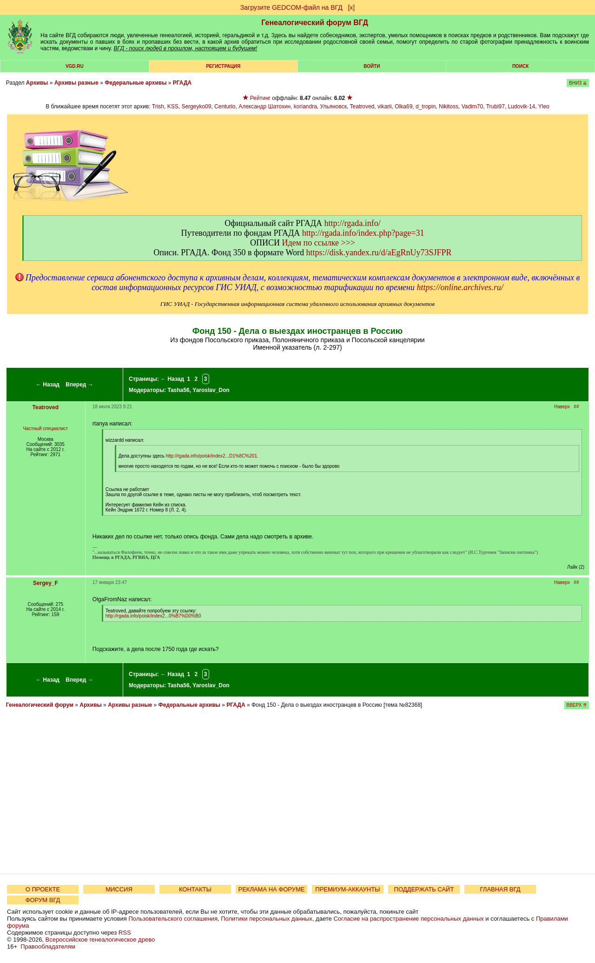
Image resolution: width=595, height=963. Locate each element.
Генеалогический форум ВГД (314, 23)
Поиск (520, 66)
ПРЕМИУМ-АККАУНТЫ (347, 889)
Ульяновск (333, 106)
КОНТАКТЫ (195, 889)
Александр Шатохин (264, 106)
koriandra (305, 106)
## (576, 406)
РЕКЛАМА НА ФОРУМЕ (271, 889)
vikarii (384, 106)
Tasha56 (178, 390)
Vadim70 (472, 106)
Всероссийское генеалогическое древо (100, 939)
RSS (125, 932)
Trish (158, 106)
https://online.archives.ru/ (459, 287)
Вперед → (79, 384)
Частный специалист (45, 428)
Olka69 (403, 106)
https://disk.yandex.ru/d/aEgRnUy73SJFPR (379, 252)
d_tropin (426, 106)
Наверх (562, 406)
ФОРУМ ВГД (43, 900)
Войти (372, 66)
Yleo (543, 106)
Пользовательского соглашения (173, 918)
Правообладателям (47, 946)
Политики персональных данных (266, 918)
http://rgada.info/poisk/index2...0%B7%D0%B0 (153, 615)
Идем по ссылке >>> (318, 242)
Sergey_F (45, 583)
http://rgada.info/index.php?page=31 (363, 233)
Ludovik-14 (522, 106)
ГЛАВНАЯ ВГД (500, 889)
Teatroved (362, 106)
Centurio (224, 106)
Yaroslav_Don (210, 390)
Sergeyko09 (196, 106)
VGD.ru (75, 66)
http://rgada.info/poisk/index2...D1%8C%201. (212, 455)
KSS (172, 106)
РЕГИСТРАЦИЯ (223, 66)
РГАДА (182, 83)
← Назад (48, 384)
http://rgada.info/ (352, 223)
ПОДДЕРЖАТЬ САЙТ (424, 889)
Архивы (37, 83)
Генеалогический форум (39, 705)
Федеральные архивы (135, 83)
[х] (351, 7)
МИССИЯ (119, 889)
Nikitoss (448, 106)
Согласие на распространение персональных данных (408, 918)
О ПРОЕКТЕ (43, 889)
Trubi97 (495, 106)
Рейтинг (260, 98)
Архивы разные (76, 83)
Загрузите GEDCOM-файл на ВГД (291, 7)
